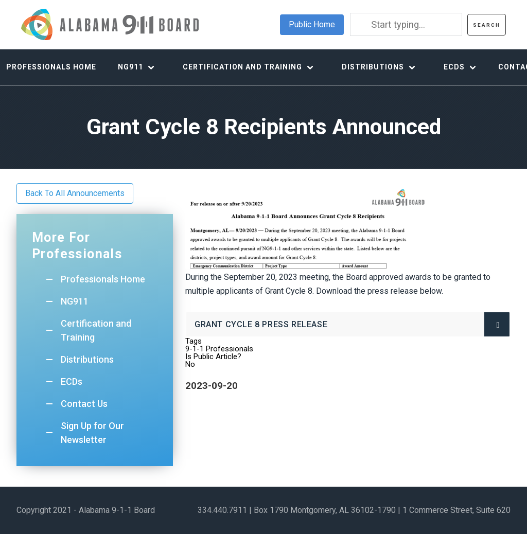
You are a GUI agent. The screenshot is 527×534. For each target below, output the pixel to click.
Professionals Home (103, 279)
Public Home (312, 24)
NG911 (130, 67)
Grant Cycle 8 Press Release (280, 327)
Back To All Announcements (75, 193)
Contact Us (84, 403)
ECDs (454, 67)
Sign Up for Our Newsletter (92, 432)
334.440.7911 (222, 510)
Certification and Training (242, 67)
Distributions (373, 67)
